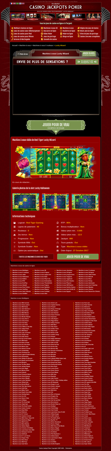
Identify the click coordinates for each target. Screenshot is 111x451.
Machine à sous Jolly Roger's (50, 318)
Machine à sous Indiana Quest (50, 436)
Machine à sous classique (64, 270)
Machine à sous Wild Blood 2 (83, 426)
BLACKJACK (63, 19)
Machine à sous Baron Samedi (83, 398)
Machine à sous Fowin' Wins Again (84, 326)
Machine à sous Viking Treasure (51, 322)
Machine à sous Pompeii (49, 306)
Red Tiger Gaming (34, 223)
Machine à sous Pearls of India (83, 332)
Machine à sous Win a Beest (83, 441)
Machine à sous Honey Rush (83, 424)
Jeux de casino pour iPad (23, 34)
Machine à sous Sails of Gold (50, 342)
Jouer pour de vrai (56, 125)
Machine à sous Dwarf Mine (20, 410)
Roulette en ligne (69, 31)
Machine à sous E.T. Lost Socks (21, 436)
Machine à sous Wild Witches (21, 312)
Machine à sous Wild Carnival (21, 303)
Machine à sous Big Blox (49, 356)
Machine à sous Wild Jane (49, 374)
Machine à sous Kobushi (19, 372)
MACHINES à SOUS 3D (93, 19)
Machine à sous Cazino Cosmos (21, 408)
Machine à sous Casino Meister (83, 324)
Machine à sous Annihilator (49, 432)
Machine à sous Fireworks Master (22, 374)
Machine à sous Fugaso (42, 285)
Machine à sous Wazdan (86, 287)
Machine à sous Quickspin (87, 283)
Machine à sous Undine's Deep (50, 334)
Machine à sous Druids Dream (83, 439)
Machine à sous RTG (19, 281)
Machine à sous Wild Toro (49, 352)
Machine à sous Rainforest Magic (22, 420)
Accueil (14, 45)
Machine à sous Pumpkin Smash (84, 376)
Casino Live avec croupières (90, 36)
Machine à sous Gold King (20, 388)
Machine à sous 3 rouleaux (87, 270)
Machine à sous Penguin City (50, 396)
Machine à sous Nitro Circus (50, 398)
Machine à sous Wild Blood (20, 330)
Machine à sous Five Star (82, 384)
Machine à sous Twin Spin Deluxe (22, 386)
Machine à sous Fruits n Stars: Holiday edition (54, 380)
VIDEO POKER (78, 19)
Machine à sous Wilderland (82, 434)
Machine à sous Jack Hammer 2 (21, 308)
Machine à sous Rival (85, 278)
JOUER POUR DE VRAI (78, 257)
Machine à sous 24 (80, 346)
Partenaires (69, 448)
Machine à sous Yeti (47, 392)
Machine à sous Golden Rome (83, 322)
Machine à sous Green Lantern (21, 304)
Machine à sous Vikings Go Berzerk (22, 358)
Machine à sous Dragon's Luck (50, 384)
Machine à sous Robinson (20, 412)
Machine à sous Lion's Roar (20, 324)
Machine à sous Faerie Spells (83, 404)
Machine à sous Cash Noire (20, 443)
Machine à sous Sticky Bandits (83, 370)
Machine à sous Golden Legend (50, 340)
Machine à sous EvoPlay (20, 283)
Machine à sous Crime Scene (21, 320)
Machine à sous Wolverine (82, 306)
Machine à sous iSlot (41, 293)
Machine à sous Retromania (83, 328)
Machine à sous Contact (82, 410)
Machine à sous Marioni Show (21, 370)
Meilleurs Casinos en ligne (23, 28)
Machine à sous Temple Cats (21, 334)
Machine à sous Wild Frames (21, 422)
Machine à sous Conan (81, 416)
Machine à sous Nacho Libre (20, 346)
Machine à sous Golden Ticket (50, 328)
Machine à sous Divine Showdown (51, 422)
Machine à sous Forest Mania (50, 372)
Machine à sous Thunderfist (83, 308)
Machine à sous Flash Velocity (83, 304)
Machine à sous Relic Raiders (50, 310)
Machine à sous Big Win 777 (50, 420)
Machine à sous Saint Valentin (22, 291)
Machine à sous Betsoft (86, 276)
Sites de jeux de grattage (89, 34)
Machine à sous (68, 28)
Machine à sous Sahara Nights (21, 426)
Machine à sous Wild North (20, 340)
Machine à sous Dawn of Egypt (50, 428)
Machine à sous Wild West (49, 324)
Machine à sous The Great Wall (21, 402)
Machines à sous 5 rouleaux (43, 45)
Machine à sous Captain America (51, 304)
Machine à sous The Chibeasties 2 (51, 360)
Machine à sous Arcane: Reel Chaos (85, 414)
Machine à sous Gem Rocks (83, 386)
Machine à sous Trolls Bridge (50, 408)
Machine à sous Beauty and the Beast (23, 360)
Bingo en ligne (68, 36)
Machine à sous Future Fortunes (51, 314)
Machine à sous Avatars (48, 439)
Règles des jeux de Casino (89, 28)
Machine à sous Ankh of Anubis (84, 422)
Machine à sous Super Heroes (83, 352)
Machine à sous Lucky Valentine (21, 380)
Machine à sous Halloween (21, 276)
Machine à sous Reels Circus (21, 314)
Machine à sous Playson (64, 283)
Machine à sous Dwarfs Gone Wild (22, 392)
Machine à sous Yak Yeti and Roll (51, 400)
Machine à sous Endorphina (43, 281)
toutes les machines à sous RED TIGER (33, 257)
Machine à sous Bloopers (20, 362)
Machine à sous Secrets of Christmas (52, 350)
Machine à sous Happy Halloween (51, 338)
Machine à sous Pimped (48, 336)
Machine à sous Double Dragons (84, 358)
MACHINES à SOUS (32, 19)
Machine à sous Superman (49, 316)
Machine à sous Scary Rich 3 (21, 318)
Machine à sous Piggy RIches (50, 320)
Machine (77, 344)
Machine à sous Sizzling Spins (21, 394)
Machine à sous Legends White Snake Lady (54, 358)
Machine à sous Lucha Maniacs (84, 390)
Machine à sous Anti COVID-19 (66, 289)
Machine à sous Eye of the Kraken (22, 338)
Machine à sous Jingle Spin (20, 404)
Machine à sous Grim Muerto (83, 340)
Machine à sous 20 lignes (64, 272)
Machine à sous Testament (82, 428)
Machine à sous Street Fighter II (84, 436)
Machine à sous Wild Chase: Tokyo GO (23, 418)
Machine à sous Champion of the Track (86, 320)
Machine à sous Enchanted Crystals (85, 330)
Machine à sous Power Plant (83, 364)
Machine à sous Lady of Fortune (21, 332)
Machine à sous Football (42, 291)
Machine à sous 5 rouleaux (21, 272)
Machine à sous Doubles (82, 338)
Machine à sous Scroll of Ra (49, 346)
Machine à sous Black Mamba (21, 424)
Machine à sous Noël (41, 276)
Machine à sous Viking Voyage (50, 414)
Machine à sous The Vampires (83, 334)
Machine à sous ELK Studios (65, 281)
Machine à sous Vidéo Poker (87, 274)
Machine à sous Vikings (81, 400)
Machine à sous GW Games (65, 285)
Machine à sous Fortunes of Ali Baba (23, 428)
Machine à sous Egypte (64, 291)
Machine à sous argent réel (43, 274)
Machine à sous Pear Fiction (21, 287)
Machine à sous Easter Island (83, 388)
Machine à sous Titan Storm (49, 326)
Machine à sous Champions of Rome (85, 408)
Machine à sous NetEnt (20, 278)
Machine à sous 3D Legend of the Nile (85, 382)
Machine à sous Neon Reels (49, 366)
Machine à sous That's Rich (83, 430)
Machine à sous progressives (65, 274)
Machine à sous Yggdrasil (64, 278)
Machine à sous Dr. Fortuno (20, 414)
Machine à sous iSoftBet (20, 293)
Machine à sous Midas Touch (21, 390)
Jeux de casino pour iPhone (24, 36)
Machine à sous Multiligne (20, 270)
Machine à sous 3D (40, 270)
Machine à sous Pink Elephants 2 (51, 434)
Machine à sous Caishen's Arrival (22, 416)
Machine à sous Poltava (81, 342)
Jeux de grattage (50, 36)
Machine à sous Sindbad (49, 406)
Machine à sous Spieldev (42, 287)
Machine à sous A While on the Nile (22, 326)
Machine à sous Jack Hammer (50, 312)
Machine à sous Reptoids (49, 376)
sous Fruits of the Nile (87, 344)
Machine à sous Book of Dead (21, 342)
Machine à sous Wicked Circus (83, 356)
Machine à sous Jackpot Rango (21, 366)
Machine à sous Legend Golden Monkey (24, 354)
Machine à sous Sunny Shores (50, 370)
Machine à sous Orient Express (21, 376)
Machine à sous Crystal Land (50, 388)
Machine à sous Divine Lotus (83, 418)
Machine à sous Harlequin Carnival (22, 432)
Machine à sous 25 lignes (86, 272)
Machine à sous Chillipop (20, 400)
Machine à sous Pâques (42, 289)
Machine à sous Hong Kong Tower (51, 362)
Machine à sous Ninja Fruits (49, 330)
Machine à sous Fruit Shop (20, 322)
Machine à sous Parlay (85, 281)
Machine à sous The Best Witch (21, 364)
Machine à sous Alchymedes (21, 356)
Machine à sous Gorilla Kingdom (51, 443)
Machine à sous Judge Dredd (21, 328)
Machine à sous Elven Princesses (84, 406)
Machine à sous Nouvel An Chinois (89, 291)
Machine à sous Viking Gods (20, 382)
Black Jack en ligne (87, 31)
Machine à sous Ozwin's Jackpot (51, 386)
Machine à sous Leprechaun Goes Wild (23, 430)
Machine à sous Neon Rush (20, 439)
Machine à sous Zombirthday (21, 350)
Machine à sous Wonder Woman (21, 316)
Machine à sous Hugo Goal (82, 392)
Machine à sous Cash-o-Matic (83, 420)
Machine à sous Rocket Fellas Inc (51, 404)
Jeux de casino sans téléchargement (27, 31)
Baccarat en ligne (50, 31)
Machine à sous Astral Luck (49, 303)
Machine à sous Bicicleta (49, 354)
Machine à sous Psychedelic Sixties (85, 316)
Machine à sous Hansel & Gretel (21, 348)
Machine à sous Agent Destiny (83, 432)
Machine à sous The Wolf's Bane (51, 418)
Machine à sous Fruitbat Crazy (83, 412)
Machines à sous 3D (51, 28)
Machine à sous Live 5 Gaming (88, 285)
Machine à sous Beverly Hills (50, 348)
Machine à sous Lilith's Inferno (50, 416)
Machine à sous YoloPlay (20, 289)
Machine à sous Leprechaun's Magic (52, 438)
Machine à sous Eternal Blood (21, 384)
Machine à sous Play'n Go (42, 278)
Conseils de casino (50, 39)
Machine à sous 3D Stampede (50, 382)
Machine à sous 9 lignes (42, 272)
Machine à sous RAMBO (82, 360)
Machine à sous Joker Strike (83, 396)
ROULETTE (48, 19)
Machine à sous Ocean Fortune (83, 378)
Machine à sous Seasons (82, 354)
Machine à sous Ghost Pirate (21, 310)
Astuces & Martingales (22, 39)
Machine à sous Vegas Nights (83, 402)
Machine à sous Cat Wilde (49, 441)
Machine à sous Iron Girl (19, 396)
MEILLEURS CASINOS (18, 19)
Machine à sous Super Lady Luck (84, 348)
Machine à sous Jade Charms (50, 378)
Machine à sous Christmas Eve (21, 352)
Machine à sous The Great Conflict (22, 406)
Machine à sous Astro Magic (20, 368)
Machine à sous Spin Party (82, 336)
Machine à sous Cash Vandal (50, 410)
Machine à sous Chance (86, 289)
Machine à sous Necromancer (50, 402)
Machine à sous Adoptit (20, 285)
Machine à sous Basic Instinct (83, 366)
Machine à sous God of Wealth (21, 378)
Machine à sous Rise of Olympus (51, 394)
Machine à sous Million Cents (83, 372)
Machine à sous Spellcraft (82, 350)
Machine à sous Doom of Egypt (50, 424)
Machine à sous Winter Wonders (84, 380)
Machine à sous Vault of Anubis (50, 430)
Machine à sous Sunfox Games (66, 287)
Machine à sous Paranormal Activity (52, 364)
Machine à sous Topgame (64, 276)
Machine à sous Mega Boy (82, 374)
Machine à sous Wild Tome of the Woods (53, 426)
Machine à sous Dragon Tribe (21, 438)
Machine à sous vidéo (19, 274)
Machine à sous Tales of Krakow (84, 310)
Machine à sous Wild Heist (49, 390)
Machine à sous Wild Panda (20, 306)
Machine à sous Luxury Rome (50, 368)
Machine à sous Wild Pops (20, 441)
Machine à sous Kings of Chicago (51, 308)
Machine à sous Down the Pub (50, 344)
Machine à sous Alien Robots (83, 314)
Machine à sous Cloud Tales (83, 368)
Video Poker (48, 34)
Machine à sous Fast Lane (82, 303)
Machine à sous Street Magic (83, 394)
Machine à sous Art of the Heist (21, 344)
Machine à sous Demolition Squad (84, 312)
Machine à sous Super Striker (83, 443)
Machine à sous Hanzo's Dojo (21, 398)
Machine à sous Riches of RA (50, 332)
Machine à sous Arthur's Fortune (84, 438)
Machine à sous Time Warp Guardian (85, 362)
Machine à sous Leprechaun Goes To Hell (53, 412)
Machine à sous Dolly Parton (21, 336)
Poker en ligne (68, 34)
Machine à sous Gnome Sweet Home (85, 318)
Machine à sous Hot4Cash (20, 434)
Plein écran (24, 54)
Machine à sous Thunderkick (43, 283)
